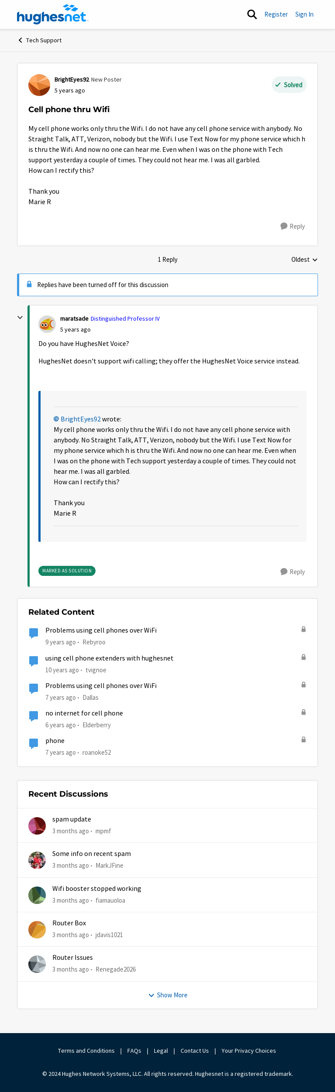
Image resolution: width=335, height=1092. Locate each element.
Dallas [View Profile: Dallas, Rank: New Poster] (90, 697)
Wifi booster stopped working (96, 888)
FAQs (134, 1050)
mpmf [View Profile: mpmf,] (103, 831)
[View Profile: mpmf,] (37, 826)
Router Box (69, 923)
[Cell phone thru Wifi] (75, 329)
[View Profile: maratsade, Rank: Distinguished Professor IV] (47, 324)
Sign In (304, 14)
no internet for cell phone (84, 713)
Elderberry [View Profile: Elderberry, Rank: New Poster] (96, 725)
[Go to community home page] (53, 14)
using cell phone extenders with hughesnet (109, 658)
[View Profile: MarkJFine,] (37, 860)
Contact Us (195, 1050)
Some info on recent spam (91, 853)
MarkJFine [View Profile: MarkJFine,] (109, 865)
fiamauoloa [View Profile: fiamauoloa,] (110, 900)
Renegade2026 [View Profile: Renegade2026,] (116, 969)
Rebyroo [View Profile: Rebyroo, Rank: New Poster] (94, 642)
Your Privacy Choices (249, 1050)
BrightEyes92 (81, 419)
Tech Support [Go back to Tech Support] (39, 40)
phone (55, 740)
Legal (161, 1050)
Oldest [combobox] (304, 260)
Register (276, 14)
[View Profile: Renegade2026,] (37, 964)
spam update (71, 819)
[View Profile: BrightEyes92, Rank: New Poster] (39, 85)
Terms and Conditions (86, 1050)
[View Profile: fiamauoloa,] (37, 895)
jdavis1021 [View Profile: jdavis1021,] (109, 935)
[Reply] (293, 226)
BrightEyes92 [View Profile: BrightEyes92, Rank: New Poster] (72, 79)
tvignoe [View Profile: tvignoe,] (95, 669)
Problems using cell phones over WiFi (101, 630)
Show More (168, 995)
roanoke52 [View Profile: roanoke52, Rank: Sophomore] (96, 752)
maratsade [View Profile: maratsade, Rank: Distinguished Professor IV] (74, 318)
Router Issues (72, 957)
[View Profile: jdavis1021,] (37, 929)
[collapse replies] (20, 317)
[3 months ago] (70, 831)
